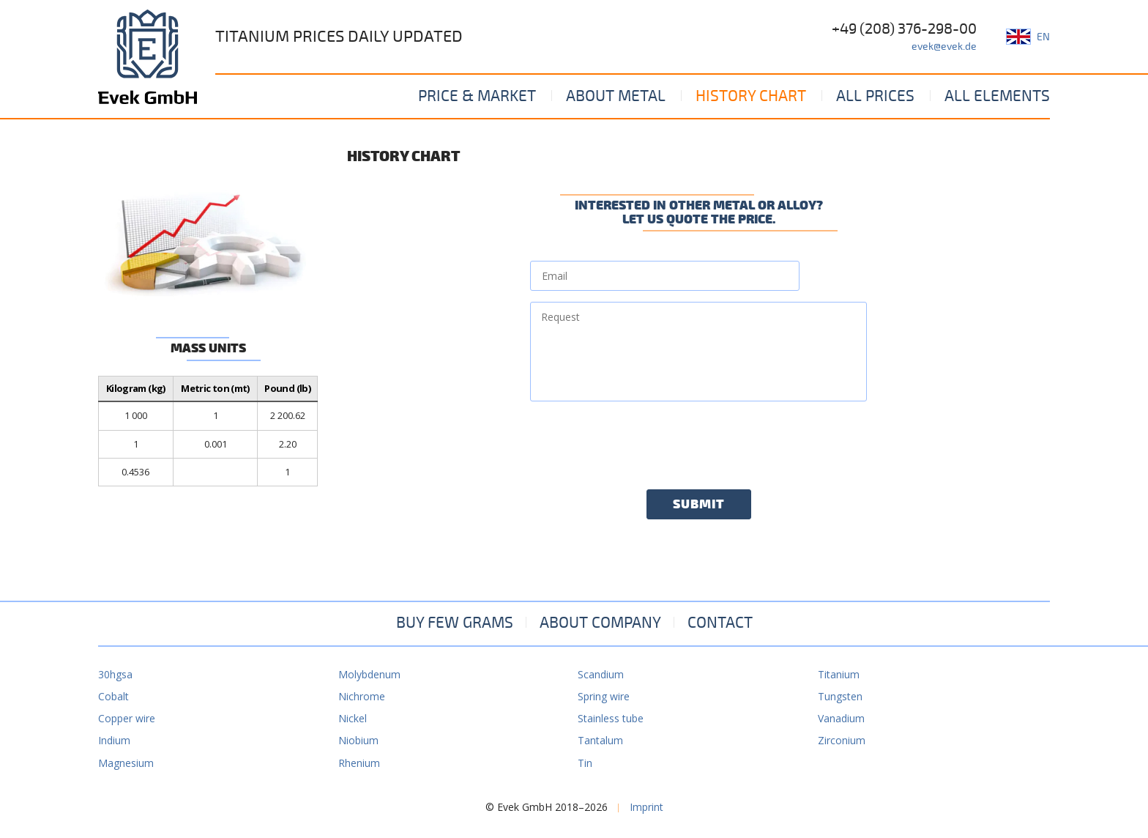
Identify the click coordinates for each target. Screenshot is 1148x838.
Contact (720, 622)
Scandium (601, 674)
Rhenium (359, 763)
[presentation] (641, 441)
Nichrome (361, 696)
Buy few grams (454, 622)
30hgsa (115, 674)
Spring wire (604, 696)
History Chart (751, 95)
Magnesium (126, 763)
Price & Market (477, 95)
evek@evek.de (944, 46)
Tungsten (840, 696)
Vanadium (841, 718)
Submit (699, 505)
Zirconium (841, 740)
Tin (585, 763)
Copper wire (126, 718)
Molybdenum (369, 674)
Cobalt (113, 696)
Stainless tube (611, 718)
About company (600, 622)
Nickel (352, 718)
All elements (997, 95)
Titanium (839, 674)
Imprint (646, 807)
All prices (875, 95)
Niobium (358, 740)
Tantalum (600, 740)
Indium (114, 740)
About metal (616, 95)
